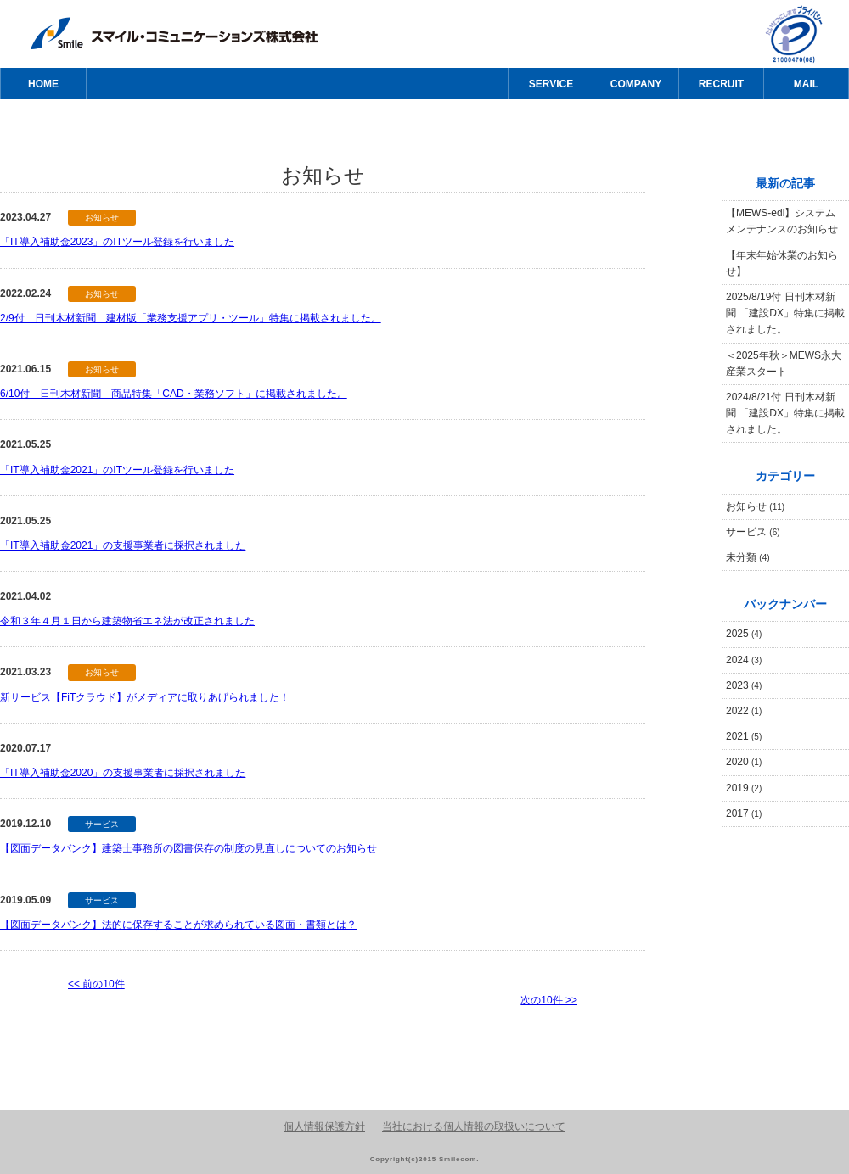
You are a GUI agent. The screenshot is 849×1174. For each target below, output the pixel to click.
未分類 (748, 557)
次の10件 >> (548, 1000)
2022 (744, 711)
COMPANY (635, 84)
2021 (744, 736)
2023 (744, 685)
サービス (753, 532)
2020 (744, 762)
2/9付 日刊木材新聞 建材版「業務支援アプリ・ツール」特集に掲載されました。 (190, 318)
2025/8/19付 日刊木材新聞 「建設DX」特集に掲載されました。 (785, 313)
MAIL (806, 84)
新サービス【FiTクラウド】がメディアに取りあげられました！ (145, 697)
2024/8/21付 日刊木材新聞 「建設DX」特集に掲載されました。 (785, 413)
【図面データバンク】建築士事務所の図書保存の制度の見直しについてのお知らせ (188, 848)
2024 (744, 660)
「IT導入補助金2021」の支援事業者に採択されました (122, 545)
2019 (744, 788)
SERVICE (551, 84)
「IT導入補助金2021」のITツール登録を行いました (117, 470)
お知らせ (755, 506)
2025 (744, 634)
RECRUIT (721, 84)
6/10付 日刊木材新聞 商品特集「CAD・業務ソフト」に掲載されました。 (173, 394)
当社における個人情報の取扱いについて (473, 1126)
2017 (744, 813)
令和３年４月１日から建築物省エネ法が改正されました (127, 621)
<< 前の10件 (96, 984)
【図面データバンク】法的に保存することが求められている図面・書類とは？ (178, 925)
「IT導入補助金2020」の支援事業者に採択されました (122, 773)
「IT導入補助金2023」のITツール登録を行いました (117, 242)
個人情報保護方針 (324, 1126)
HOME (43, 84)
